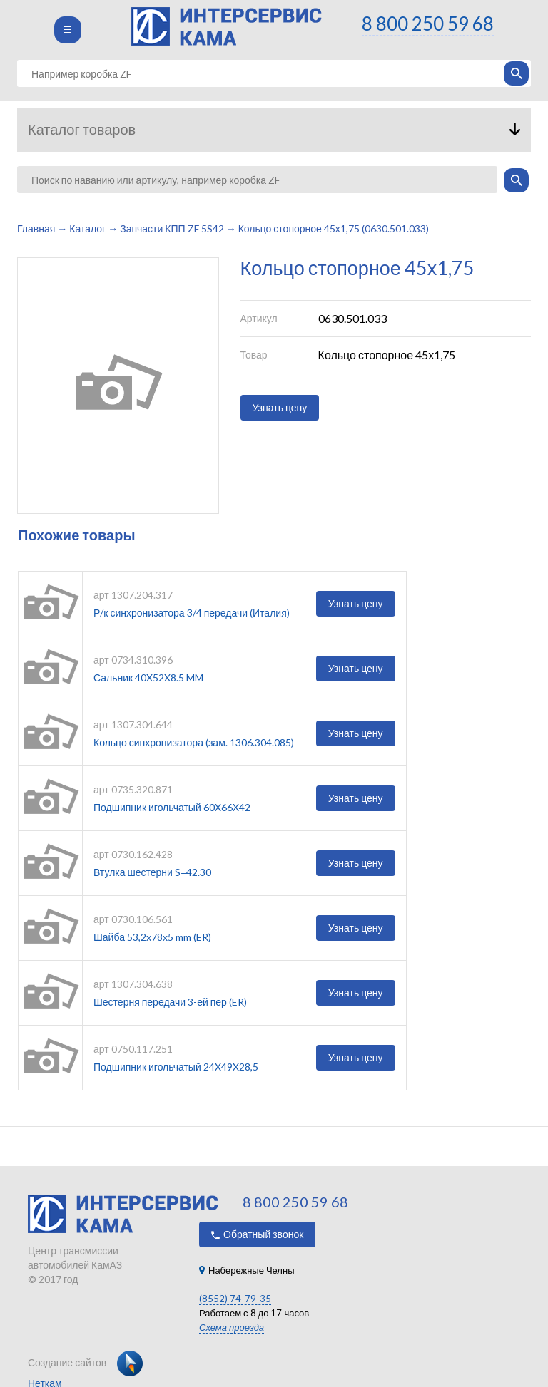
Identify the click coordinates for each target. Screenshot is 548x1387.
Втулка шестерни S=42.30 (152, 872)
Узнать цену (280, 407)
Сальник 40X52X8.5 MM (148, 677)
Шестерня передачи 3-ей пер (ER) (170, 1002)
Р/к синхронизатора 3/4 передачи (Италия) (191, 613)
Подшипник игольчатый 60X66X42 (171, 807)
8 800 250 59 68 (428, 23)
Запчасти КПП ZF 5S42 (171, 228)
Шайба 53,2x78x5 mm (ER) (152, 937)
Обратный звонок (257, 1234)
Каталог (87, 228)
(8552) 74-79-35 (235, 1298)
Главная (36, 228)
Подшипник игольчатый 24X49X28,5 (175, 1067)
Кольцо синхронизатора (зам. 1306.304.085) (193, 742)
